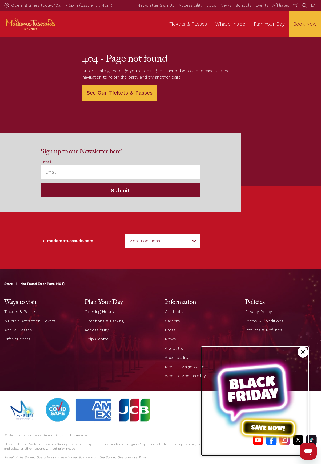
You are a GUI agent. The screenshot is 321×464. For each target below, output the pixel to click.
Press (170, 329)
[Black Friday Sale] (255, 401)
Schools (243, 5)
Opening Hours (99, 311)
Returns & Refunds (263, 329)
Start (8, 284)
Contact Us (176, 311)
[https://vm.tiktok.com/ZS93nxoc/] (311, 439)
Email (46, 162)
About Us (174, 348)
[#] (58, 410)
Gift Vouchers (17, 339)
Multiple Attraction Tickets (30, 320)
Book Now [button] (305, 24)
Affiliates (280, 5)
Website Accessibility (185, 375)
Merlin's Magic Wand (184, 366)
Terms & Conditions (264, 320)
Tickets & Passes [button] (188, 24)
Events (261, 5)
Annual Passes (18, 329)
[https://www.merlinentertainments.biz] (23, 410)
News (225, 5)
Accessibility (191, 5)
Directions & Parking (104, 320)
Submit (120, 190)
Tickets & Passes (20, 311)
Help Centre (97, 339)
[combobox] (162, 241)
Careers (172, 320)
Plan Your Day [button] (269, 24)
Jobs (211, 5)
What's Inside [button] (230, 24)
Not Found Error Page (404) (43, 284)
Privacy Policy (258, 311)
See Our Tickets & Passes (120, 92)
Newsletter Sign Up (156, 5)
